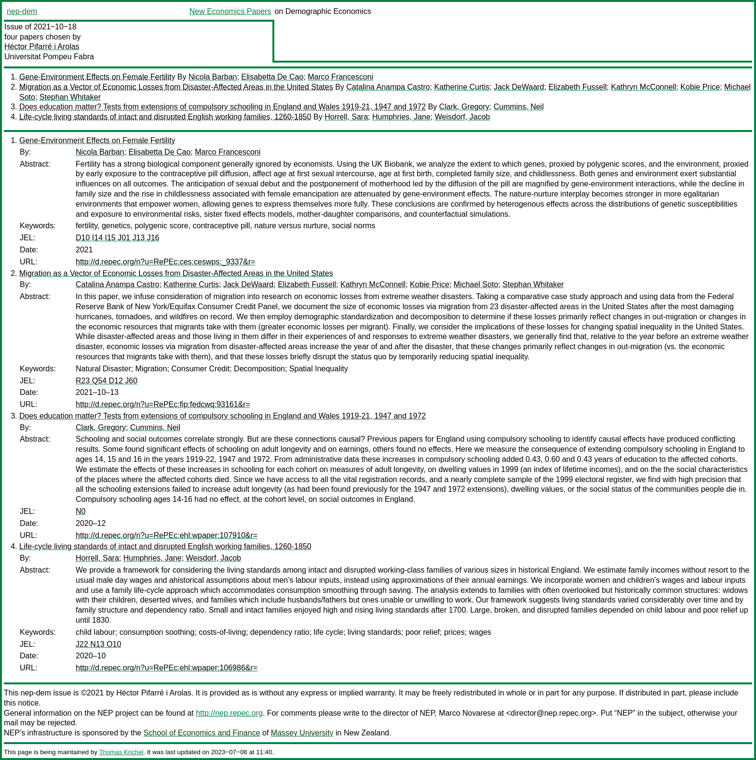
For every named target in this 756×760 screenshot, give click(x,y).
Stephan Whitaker (70, 97)
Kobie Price (700, 87)
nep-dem (22, 11)
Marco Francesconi (340, 77)
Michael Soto (476, 284)
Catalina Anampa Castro (388, 87)
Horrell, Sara (346, 117)
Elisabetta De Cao (272, 77)
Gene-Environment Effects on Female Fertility (97, 77)
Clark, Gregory (464, 107)
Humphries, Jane (401, 117)
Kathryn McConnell (643, 87)
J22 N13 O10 (98, 644)
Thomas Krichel (121, 752)
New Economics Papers (230, 11)
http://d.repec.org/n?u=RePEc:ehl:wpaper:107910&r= (166, 535)
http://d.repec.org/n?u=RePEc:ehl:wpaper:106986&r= (166, 668)
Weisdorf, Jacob (462, 117)
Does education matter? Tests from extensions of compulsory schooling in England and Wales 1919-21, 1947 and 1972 (222, 107)
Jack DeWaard (519, 87)
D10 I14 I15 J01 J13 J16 (117, 238)
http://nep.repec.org (229, 713)
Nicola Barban (213, 77)
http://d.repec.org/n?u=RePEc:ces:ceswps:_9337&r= (166, 262)
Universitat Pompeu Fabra (49, 56)
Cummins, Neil (519, 107)
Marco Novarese (467, 713)
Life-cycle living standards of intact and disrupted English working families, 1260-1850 (165, 117)
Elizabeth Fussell (577, 87)
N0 (80, 511)
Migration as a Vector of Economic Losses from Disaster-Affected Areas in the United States (176, 87)
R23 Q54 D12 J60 (106, 381)
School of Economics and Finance (202, 733)
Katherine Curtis (462, 87)
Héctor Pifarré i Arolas (42, 46)
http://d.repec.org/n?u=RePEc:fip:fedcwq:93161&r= (163, 404)
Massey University (302, 733)
